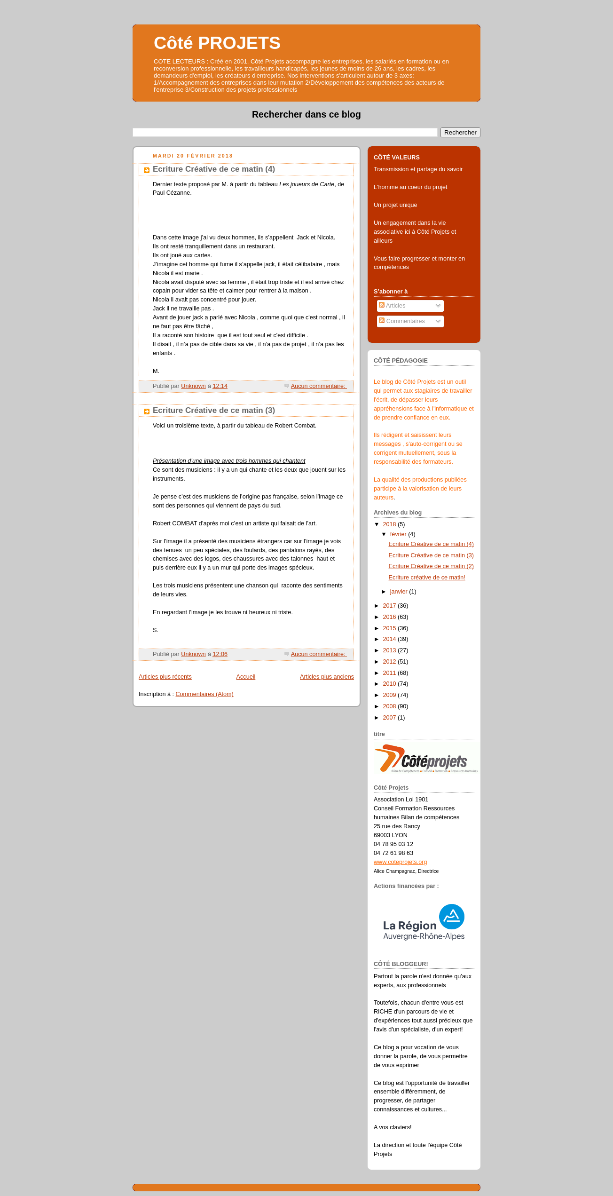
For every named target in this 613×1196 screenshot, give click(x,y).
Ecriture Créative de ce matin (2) (431, 566)
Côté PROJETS (217, 43)
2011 (390, 673)
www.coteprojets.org (400, 862)
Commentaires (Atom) (205, 694)
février (399, 534)
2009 (390, 695)
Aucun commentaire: (319, 386)
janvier (399, 591)
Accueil (246, 676)
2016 (390, 617)
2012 (390, 661)
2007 (390, 717)
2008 (390, 706)
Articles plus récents (165, 676)
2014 (390, 639)
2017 (390, 605)
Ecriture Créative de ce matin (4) (214, 169)
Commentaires (402, 321)
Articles (392, 305)
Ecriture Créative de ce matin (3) (214, 410)
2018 (390, 524)
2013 (390, 650)
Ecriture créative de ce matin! (427, 577)
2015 (390, 628)
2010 (390, 684)
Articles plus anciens (327, 676)
